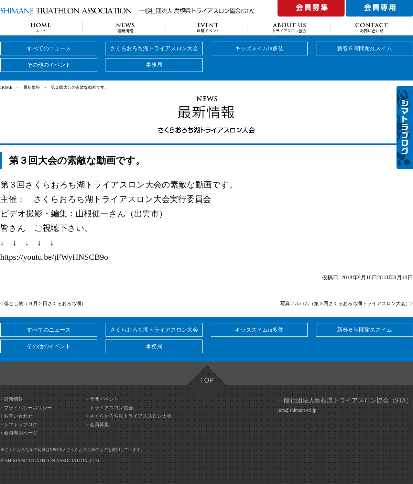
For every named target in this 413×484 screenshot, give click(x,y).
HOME (6, 87)
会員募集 (99, 424)
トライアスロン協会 (111, 407)
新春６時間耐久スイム (364, 48)
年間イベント (104, 399)
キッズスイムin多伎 (259, 48)
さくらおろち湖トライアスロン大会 (154, 48)
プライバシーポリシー (28, 407)
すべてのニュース (49, 48)
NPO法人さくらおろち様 (72, 449)
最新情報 (31, 87)
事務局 (154, 65)
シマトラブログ (20, 424)
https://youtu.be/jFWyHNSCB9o (54, 256)
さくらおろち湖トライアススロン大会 (131, 416)
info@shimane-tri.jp (297, 410)
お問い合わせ (18, 416)
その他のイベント (49, 65)
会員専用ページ (20, 432)
